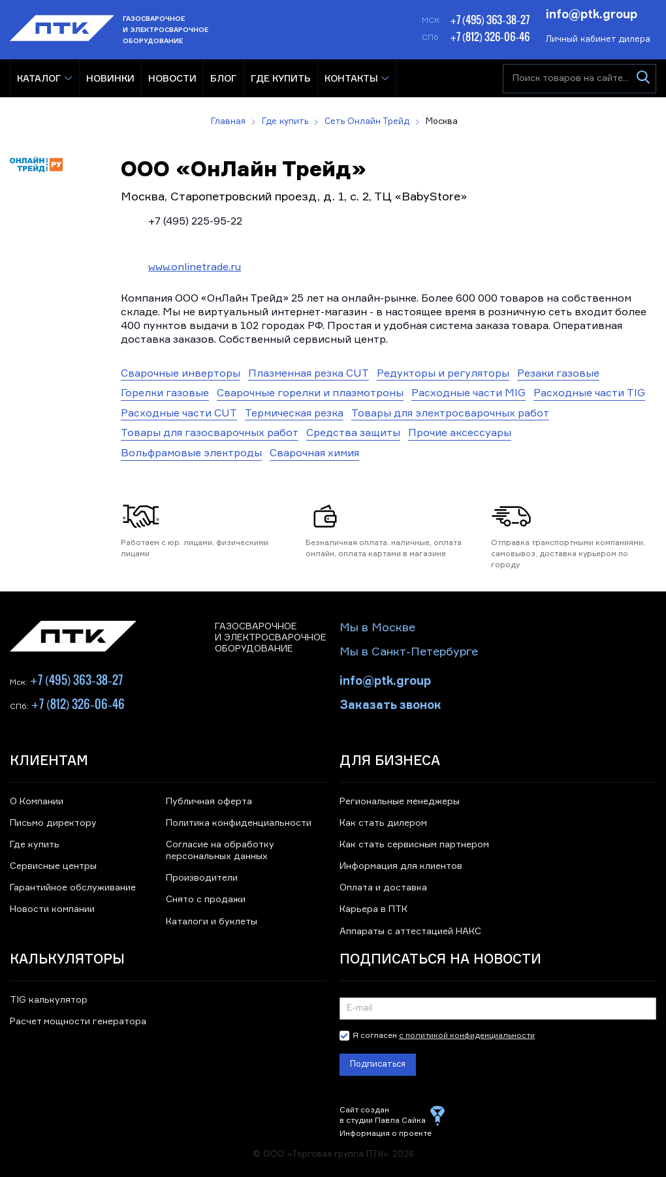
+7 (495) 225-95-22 (195, 222)
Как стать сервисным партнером (414, 844)
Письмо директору (53, 823)
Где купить (34, 844)
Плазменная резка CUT (308, 374)
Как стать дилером (383, 823)
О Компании (36, 801)
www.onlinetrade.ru (194, 267)
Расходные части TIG (589, 393)
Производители (202, 878)
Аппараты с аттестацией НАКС (410, 931)
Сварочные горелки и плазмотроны (310, 393)
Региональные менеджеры (400, 801)
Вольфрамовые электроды (191, 453)
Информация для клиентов (401, 866)
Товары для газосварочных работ (209, 433)
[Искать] (642, 79)
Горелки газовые (165, 393)
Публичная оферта (209, 801)
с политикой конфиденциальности (467, 1036)
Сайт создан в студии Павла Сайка (383, 1115)
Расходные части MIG (468, 393)
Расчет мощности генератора (78, 1021)
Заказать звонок (390, 704)
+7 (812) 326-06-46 (490, 36)
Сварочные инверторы (180, 374)
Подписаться (377, 1064)
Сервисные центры (53, 866)
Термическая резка (294, 414)
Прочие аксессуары (459, 433)
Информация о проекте (386, 1134)
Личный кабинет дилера (598, 39)
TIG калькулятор (48, 1000)
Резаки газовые (558, 374)
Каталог (39, 78)
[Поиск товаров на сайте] (579, 79)
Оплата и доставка (383, 887)
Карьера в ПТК (373, 909)
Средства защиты (353, 433)
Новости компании (52, 909)
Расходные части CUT (179, 414)
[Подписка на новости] (498, 1008)
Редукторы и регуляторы (443, 374)
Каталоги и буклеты (211, 921)
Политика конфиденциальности (238, 823)
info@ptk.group (591, 13)
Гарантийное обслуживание (73, 887)
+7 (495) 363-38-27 (490, 19)
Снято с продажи (206, 899)
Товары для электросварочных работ (450, 414)
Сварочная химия (314, 453)
